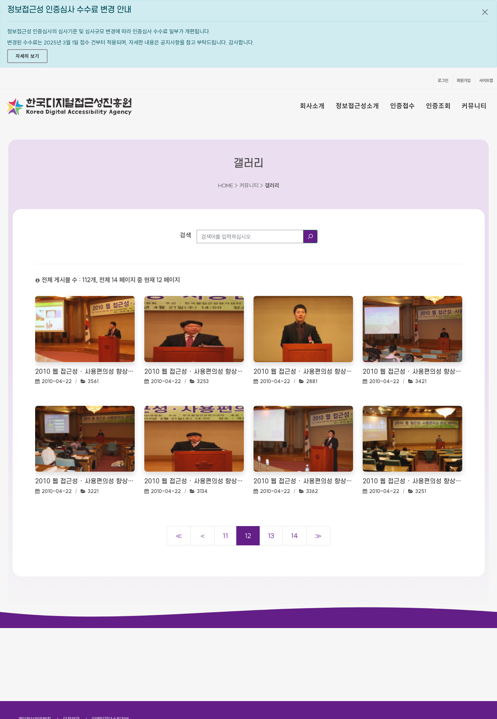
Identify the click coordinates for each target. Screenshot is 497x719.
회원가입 (463, 80)
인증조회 (438, 106)
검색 (185, 235)
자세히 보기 (27, 56)
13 (271, 535)
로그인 (443, 80)
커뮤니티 (474, 106)
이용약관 (71, 646)
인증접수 (402, 106)
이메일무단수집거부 (110, 646)
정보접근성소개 (357, 106)
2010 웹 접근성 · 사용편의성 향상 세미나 (85, 372)
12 (248, 535)
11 (225, 535)
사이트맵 (486, 80)
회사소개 (312, 106)
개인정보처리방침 (34, 646)
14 (294, 535)
